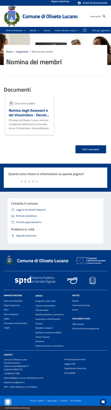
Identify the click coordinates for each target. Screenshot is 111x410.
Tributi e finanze (42, 337)
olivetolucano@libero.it (14, 382)
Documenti (17, 89)
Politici (7, 318)
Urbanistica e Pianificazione (47, 319)
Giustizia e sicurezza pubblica (48, 332)
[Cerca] (104, 16)
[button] (92, 3)
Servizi (39, 295)
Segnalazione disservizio (75, 368)
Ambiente (39, 341)
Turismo (39, 323)
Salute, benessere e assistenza (49, 345)
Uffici (6, 309)
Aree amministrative (13, 300)
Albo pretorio (78, 324)
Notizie (75, 300)
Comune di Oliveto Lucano (49, 16)
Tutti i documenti (90, 149)
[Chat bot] (103, 402)
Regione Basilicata (60, 1)
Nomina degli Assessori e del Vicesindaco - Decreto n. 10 (28, 115)
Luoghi (7, 327)
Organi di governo (12, 305)
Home (9, 52)
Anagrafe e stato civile (45, 301)
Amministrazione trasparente (85, 328)
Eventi (75, 309)
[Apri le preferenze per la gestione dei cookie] (8, 402)
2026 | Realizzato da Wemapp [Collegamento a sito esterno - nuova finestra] (17, 407)
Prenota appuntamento (75, 359)
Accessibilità (69, 372)
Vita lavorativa (41, 310)
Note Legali (52, 400)
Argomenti (22, 52)
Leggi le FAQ (69, 363)
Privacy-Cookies (37, 400)
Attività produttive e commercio (49, 314)
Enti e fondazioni (11, 314)
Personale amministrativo (15, 323)
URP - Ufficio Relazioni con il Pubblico (20, 387)
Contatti (8, 354)
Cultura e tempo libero (45, 305)
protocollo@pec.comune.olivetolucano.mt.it (23, 378)
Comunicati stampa (81, 305)
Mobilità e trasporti (43, 328)
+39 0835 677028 (12, 373)
